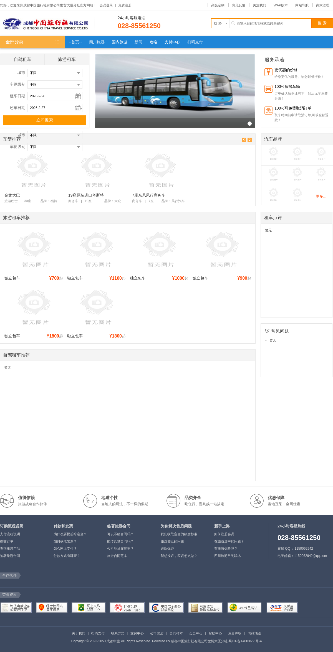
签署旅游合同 (10, 556)
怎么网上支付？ (65, 549)
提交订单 (6, 541)
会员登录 (106, 5)
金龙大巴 (12, 195)
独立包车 (12, 278)
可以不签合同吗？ (120, 534)
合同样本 (176, 633)
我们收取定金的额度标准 (179, 534)
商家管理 (322, 5)
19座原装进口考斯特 (86, 195)
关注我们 (259, 5)
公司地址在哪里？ (120, 549)
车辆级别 (17, 84)
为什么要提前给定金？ (70, 534)
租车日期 (17, 96)
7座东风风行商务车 (148, 195)
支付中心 (137, 633)
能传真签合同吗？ (120, 541)
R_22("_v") (250, 124)
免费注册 (125, 5)
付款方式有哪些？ (67, 556)
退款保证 (167, 549)
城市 (21, 72)
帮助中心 (215, 633)
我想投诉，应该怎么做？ (179, 556)
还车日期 (17, 107)
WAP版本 (281, 5)
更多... (321, 196)
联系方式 (117, 633)
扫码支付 (98, 633)
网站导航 (302, 5)
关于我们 (78, 633)
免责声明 (234, 633)
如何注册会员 (224, 534)
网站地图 (254, 633)
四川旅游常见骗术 (227, 556)
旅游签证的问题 (172, 541)
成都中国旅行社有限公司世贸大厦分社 (199, 641)
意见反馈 (238, 5)
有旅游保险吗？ (226, 549)
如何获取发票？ (65, 541)
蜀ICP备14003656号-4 (245, 641)
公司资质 (156, 633)
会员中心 (195, 633)
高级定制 (217, 5)
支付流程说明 (10, 534)
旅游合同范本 (117, 556)
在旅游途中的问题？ (229, 541)
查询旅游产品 (10, 549)
